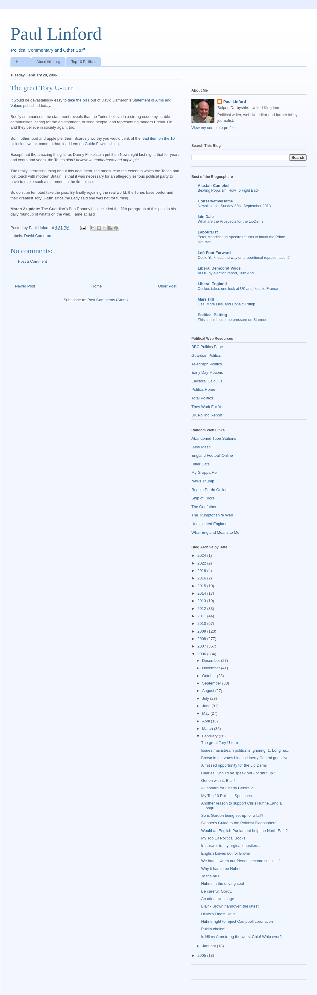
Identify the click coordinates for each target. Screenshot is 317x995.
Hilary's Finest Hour (218, 914)
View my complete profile (212, 127)
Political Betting (212, 315)
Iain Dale (206, 216)
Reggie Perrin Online (209, 489)
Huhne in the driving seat (222, 883)
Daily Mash (201, 447)
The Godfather (204, 507)
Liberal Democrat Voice (219, 268)
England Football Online (212, 455)
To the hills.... (212, 876)
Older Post (167, 286)
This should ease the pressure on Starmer (232, 320)
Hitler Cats (200, 464)
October (209, 675)
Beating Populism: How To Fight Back (228, 190)
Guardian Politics (206, 355)
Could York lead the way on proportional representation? (243, 258)
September (212, 683)
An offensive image (217, 898)
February (210, 736)
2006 (202, 654)
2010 (202, 623)
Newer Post (25, 286)
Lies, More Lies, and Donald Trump (226, 304)
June (207, 706)
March (208, 728)
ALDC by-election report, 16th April (226, 273)
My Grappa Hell (204, 472)
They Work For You (208, 407)
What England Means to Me (215, 532)
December (211, 660)
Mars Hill (206, 299)
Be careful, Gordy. (216, 891)
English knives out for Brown (225, 853)
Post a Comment (32, 261)
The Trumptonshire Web (212, 515)
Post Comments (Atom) (107, 300)
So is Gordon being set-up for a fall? (232, 815)
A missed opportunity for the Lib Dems (234, 765)
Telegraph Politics (206, 364)
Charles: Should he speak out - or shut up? (238, 773)
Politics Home (203, 389)
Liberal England (212, 284)
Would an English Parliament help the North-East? (244, 830)
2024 (202, 555)
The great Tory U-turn (219, 742)
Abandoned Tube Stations (213, 438)
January (209, 946)
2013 (202, 601)
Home (20, 62)
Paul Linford (56, 34)
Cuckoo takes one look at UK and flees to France (238, 289)
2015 (202, 586)
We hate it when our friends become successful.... (244, 861)
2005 (202, 955)
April (206, 721)
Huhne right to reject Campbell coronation (237, 921)
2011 (202, 616)
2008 (202, 638)
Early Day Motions (207, 372)
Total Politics (202, 398)
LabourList (208, 232)
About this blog (48, 62)
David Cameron (37, 235)
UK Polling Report (206, 415)
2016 (202, 578)
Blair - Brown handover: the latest (229, 906)
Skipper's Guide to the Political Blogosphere (239, 823)
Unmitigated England (209, 524)
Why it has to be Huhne (221, 868)
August (208, 690)
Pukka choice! (213, 929)
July (206, 698)
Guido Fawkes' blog (102, 144)
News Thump (202, 481)
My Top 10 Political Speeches (226, 795)
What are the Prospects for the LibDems (230, 221)
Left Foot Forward (214, 252)
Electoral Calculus (206, 381)
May (206, 713)
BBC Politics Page (207, 347)
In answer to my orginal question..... (231, 845)
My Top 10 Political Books (223, 838)
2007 (202, 646)
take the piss (79, 100)
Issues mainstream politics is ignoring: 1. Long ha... (245, 750)
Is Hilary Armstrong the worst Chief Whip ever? (241, 936)
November (211, 668)
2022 (202, 563)
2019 (202, 570)
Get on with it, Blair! (218, 780)
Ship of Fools (202, 498)
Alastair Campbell (214, 185)
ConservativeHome (215, 201)
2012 (202, 608)
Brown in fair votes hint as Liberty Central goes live (244, 758)
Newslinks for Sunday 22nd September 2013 (234, 206)
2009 (202, 631)
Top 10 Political (83, 62)
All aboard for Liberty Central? (227, 788)
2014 (202, 593)
